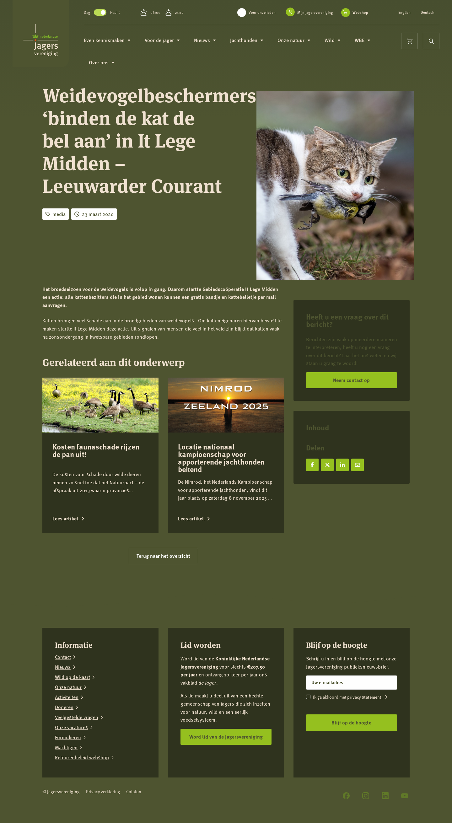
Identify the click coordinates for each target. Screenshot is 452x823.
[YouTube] (405, 796)
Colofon (133, 791)
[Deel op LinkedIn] (342, 465)
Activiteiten (66, 697)
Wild (334, 40)
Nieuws (207, 40)
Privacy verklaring (103, 791)
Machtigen (66, 747)
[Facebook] (346, 796)
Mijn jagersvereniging (315, 12)
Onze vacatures (71, 727)
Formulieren (68, 737)
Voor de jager (164, 40)
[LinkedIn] (385, 796)
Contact (63, 656)
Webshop (360, 12)
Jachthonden (248, 40)
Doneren (64, 707)
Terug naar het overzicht (163, 555)
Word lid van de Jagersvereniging (226, 736)
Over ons (103, 62)
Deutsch (427, 12)
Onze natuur (296, 40)
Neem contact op (351, 380)
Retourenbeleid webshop (82, 757)
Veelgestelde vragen (76, 717)
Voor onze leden (262, 12)
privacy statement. (365, 697)
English (404, 12)
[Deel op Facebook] (312, 465)
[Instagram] (366, 796)
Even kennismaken (109, 40)
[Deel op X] (327, 465)
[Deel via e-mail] (357, 465)
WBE (364, 40)
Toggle (102, 12)
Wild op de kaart (72, 677)
